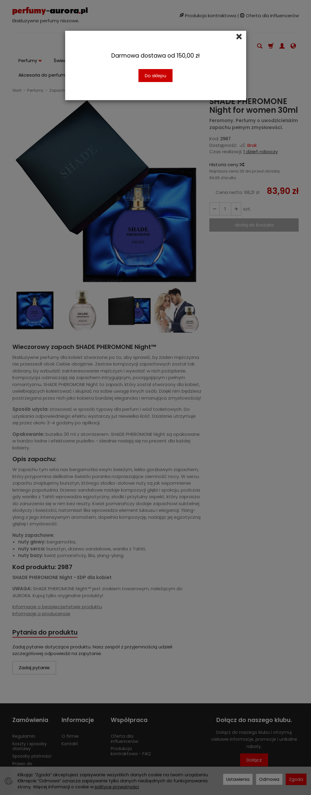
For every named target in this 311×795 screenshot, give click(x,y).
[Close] (239, 37)
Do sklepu (155, 75)
